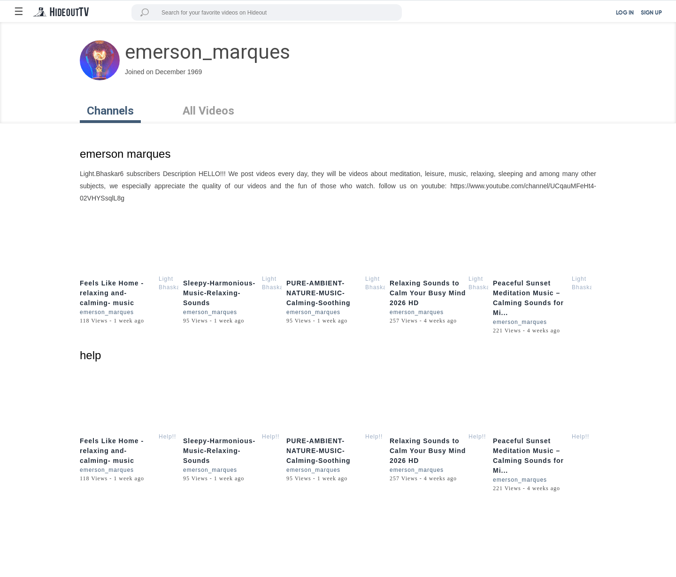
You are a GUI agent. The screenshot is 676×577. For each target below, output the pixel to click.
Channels (110, 110)
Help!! (167, 436)
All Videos (208, 110)
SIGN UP (651, 13)
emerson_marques (107, 312)
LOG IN (625, 13)
